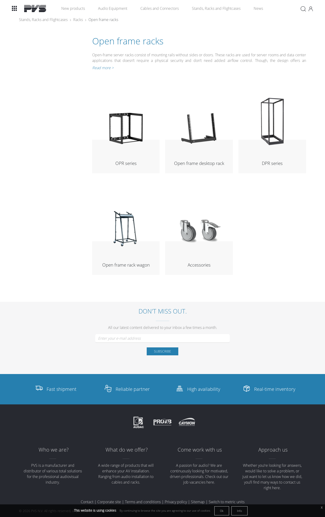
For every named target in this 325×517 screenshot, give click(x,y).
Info (239, 511)
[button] (14, 8)
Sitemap (198, 501)
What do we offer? (127, 449)
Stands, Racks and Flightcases (216, 8)
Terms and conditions (143, 501)
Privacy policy (176, 501)
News (258, 8)
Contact (87, 501)
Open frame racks (103, 19)
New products (73, 8)
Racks (78, 19)
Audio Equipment (112, 8)
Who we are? (54, 449)
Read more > (103, 67)
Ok (221, 511)
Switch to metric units (227, 501)
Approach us (273, 449)
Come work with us (200, 449)
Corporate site (109, 501)
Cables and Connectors (159, 8)
